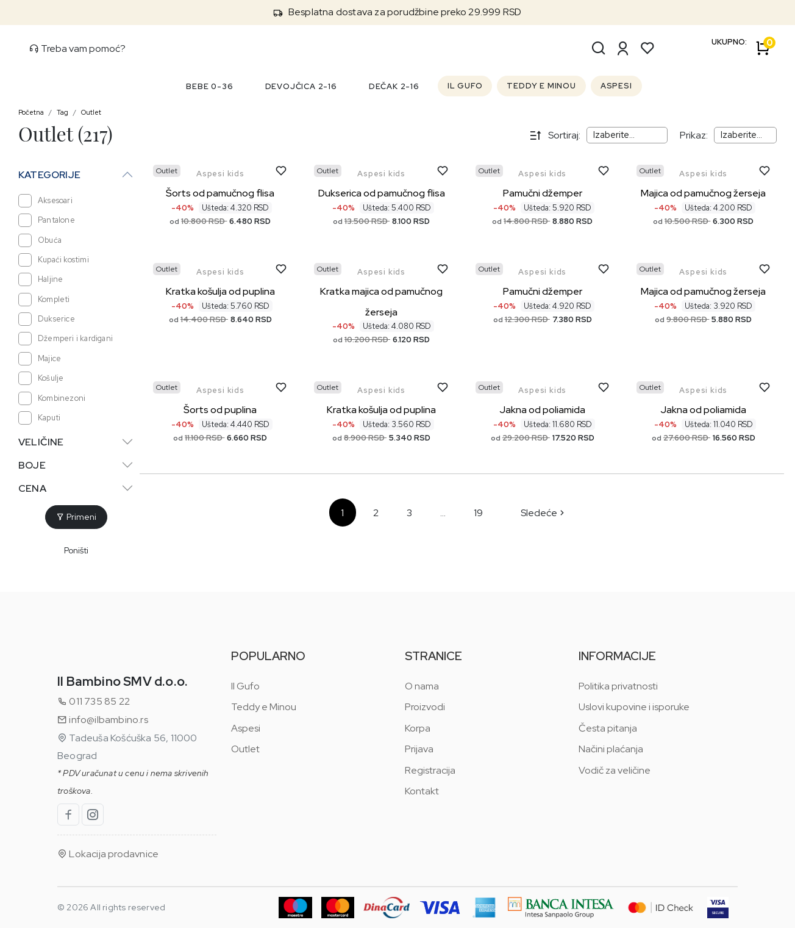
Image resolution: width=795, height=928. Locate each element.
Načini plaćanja (611, 749)
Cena (32, 488)
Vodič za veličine (615, 770)
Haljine (40, 279)
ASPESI (616, 86)
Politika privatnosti (618, 686)
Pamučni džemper (542, 193)
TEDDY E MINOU (541, 86)
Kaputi (39, 418)
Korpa (417, 728)
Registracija (430, 770)
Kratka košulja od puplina (220, 291)
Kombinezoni (51, 398)
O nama (422, 686)
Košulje (40, 378)
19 (478, 512)
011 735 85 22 (93, 701)
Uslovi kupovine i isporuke (634, 706)
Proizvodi (425, 706)
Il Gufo (245, 686)
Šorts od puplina (220, 409)
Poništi (76, 550)
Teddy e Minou (263, 706)
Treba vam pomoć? (77, 48)
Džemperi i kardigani (65, 338)
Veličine (41, 442)
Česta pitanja (608, 728)
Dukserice (46, 319)
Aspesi (245, 728)
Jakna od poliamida (542, 409)
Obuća (40, 240)
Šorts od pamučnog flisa (220, 193)
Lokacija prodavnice (108, 853)
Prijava (419, 749)
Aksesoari (45, 200)
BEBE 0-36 (209, 86)
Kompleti (44, 299)
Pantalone (46, 220)
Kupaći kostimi (53, 260)
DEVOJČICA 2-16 (301, 86)
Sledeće (544, 512)
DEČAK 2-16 (394, 86)
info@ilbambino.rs (102, 719)
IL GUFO (465, 86)
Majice (39, 358)
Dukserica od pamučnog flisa (381, 193)
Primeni (76, 516)
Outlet (91, 112)
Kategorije (49, 174)
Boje (32, 465)
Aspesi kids (220, 173)
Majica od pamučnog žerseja (703, 193)
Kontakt (422, 791)
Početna (31, 112)
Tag (62, 112)
